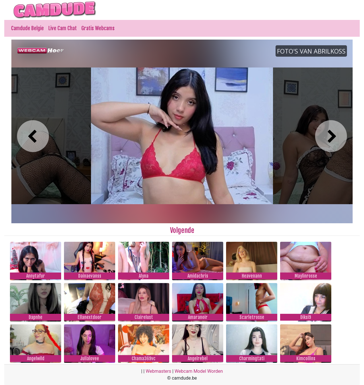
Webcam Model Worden (199, 371)
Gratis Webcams (98, 28)
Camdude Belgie (27, 28)
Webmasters (158, 371)
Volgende (182, 230)
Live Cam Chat (62, 28)
